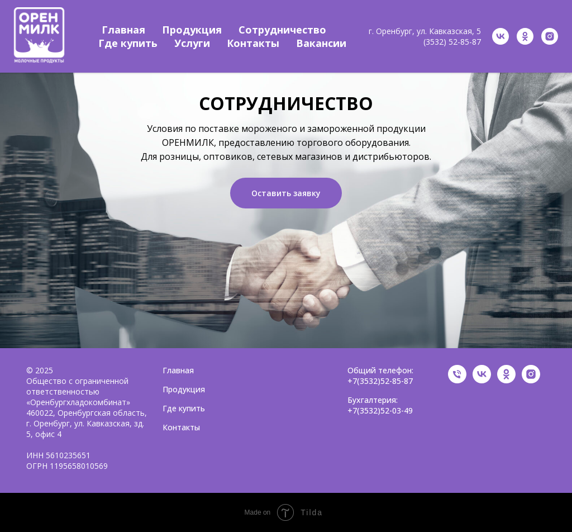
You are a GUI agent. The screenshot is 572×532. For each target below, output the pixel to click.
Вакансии (321, 43)
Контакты (253, 43)
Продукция (184, 389)
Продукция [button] (192, 29)
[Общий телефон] (457, 380)
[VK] (482, 380)
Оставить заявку (286, 193)
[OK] (506, 380)
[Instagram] (531, 380)
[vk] (500, 36)
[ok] (525, 36)
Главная (123, 29)
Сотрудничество (282, 29)
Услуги (192, 43)
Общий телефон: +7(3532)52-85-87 (380, 375)
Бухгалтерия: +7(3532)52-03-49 (380, 405)
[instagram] (549, 36)
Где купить (128, 43)
